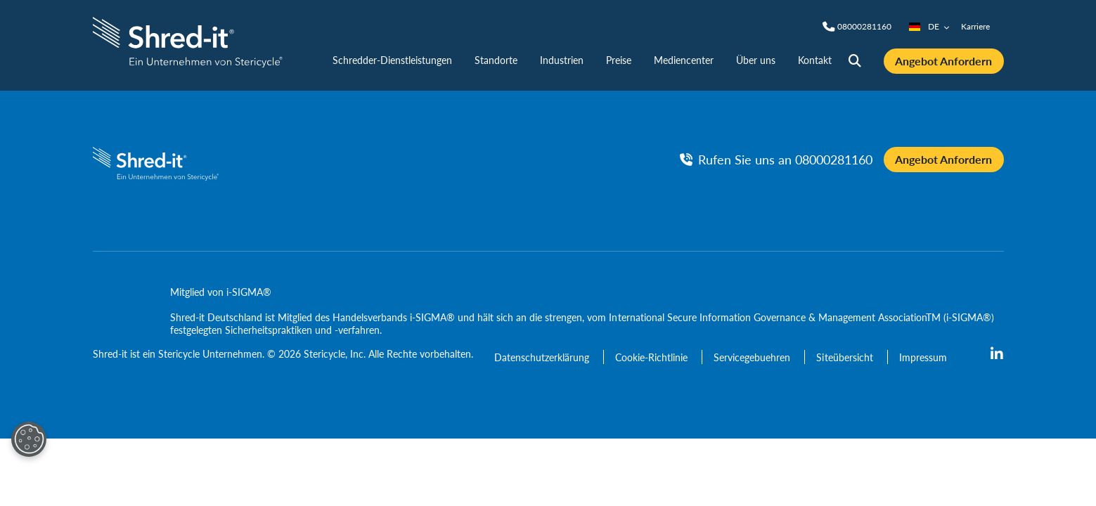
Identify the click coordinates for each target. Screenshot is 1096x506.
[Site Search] (855, 61)
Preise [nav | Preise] (618, 60)
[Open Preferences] (28, 439)
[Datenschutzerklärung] (543, 357)
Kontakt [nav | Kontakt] (815, 60)
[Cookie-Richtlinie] (652, 357)
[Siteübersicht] (845, 357)
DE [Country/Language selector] (929, 26)
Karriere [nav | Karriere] (975, 26)
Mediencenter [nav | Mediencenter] (684, 60)
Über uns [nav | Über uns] (755, 60)
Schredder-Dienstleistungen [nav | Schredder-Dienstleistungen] (392, 60)
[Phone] (864, 26)
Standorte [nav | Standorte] (496, 60)
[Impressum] (923, 357)
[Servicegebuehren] (753, 357)
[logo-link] (188, 40)
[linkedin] (997, 354)
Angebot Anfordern (943, 61)
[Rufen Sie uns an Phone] (776, 159)
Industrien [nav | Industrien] (562, 60)
